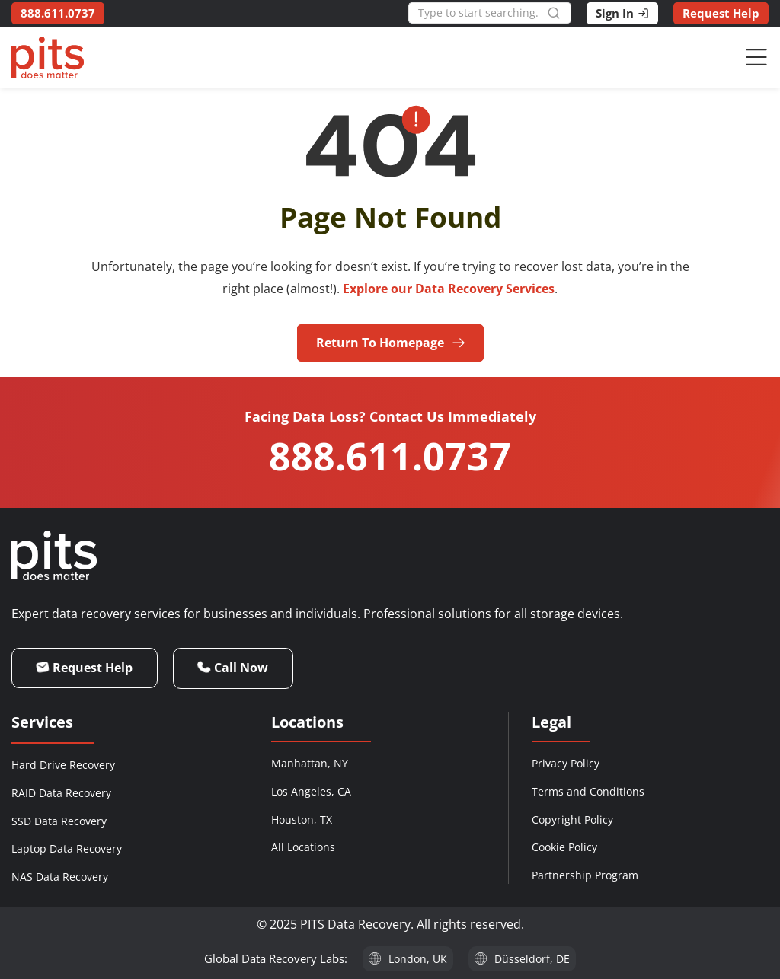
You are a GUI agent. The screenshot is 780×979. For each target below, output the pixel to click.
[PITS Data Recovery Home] (47, 57)
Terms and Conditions (588, 791)
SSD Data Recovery (59, 821)
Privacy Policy (565, 763)
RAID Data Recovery (61, 793)
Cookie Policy (564, 847)
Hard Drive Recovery (63, 764)
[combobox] (477, 13)
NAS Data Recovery (59, 876)
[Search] (559, 13)
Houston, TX (301, 819)
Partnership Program (585, 875)
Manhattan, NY (309, 763)
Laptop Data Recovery (66, 848)
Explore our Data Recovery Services (449, 288)
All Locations (303, 847)
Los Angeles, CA (311, 791)
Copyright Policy (572, 819)
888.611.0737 (390, 456)
